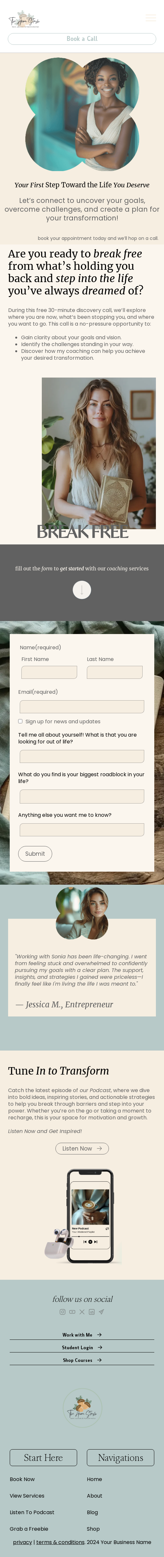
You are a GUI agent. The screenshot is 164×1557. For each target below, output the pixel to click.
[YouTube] (72, 1312)
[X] (82, 1312)
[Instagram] (62, 1312)
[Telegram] (101, 1312)
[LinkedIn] (91, 1312)
